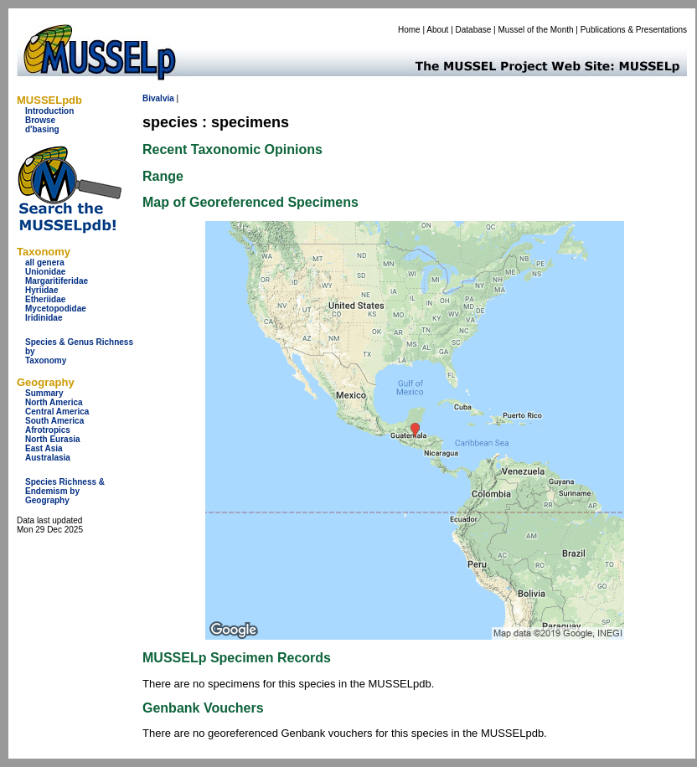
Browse (40, 120)
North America (54, 402)
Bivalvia (158, 98)
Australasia (47, 457)
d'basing (42, 129)
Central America (57, 411)
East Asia (44, 448)
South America (54, 420)
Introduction (49, 111)
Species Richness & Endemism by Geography (65, 491)
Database (474, 29)
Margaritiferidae (56, 281)
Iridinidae (43, 317)
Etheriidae (45, 299)
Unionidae (45, 271)
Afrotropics (47, 430)
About (437, 29)
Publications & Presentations (634, 29)
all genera (45, 262)
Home (409, 29)
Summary (44, 393)
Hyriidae (41, 290)
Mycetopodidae (55, 308)
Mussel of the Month (536, 29)
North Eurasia (52, 439)
